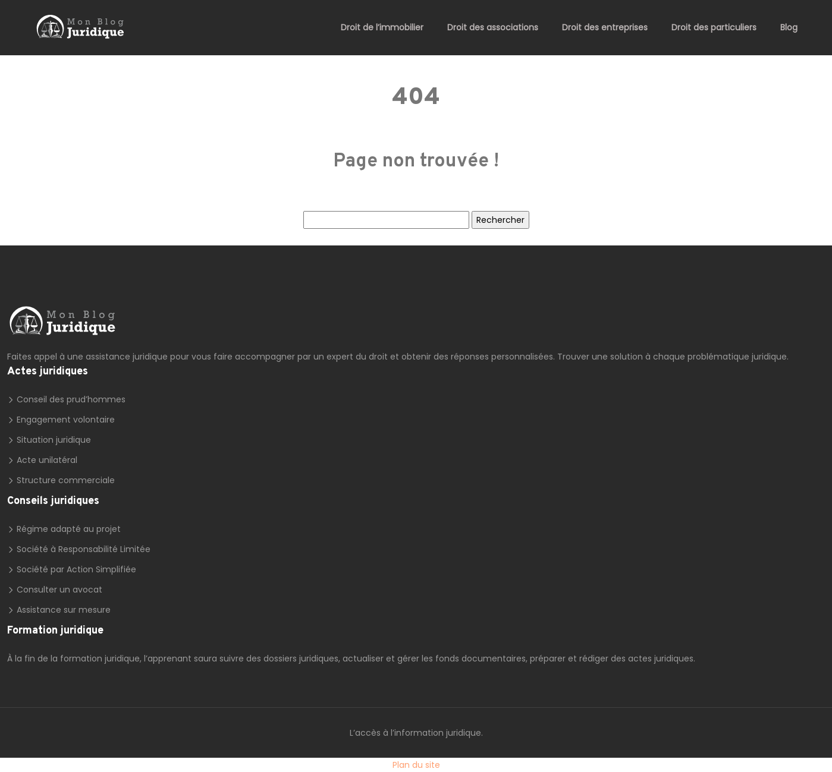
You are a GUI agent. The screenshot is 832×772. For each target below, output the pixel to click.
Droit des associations (492, 27)
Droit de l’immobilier (382, 27)
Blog (789, 27)
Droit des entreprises (605, 27)
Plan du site (416, 765)
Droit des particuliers (713, 27)
